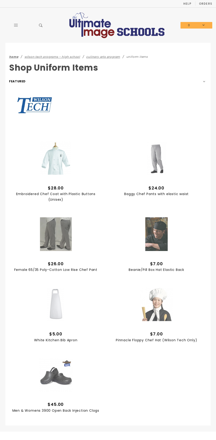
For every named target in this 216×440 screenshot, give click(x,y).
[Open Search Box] (40, 25)
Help (187, 4)
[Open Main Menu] (16, 25)
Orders (205, 4)
